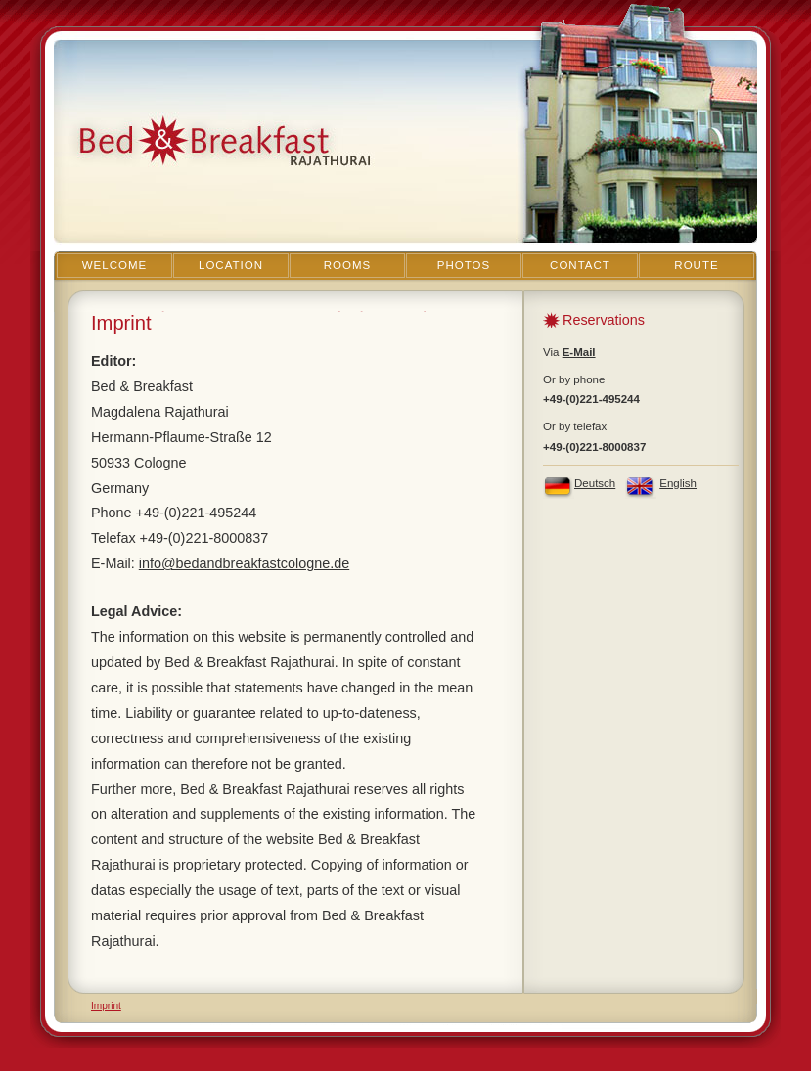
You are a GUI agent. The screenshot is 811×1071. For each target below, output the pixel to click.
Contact (580, 265)
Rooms (348, 265)
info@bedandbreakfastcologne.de (244, 563)
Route (696, 265)
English (678, 483)
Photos (463, 265)
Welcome (115, 265)
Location (231, 265)
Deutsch (594, 483)
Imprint (106, 1006)
